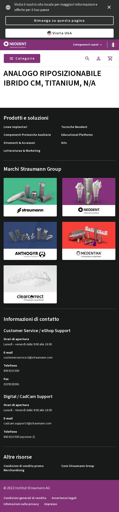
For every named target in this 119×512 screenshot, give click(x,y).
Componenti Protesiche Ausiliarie (27, 135)
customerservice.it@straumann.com (28, 358)
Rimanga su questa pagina (59, 20)
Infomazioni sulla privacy (21, 504)
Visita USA (59, 33)
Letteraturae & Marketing (22, 151)
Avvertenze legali (64, 498)
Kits (64, 143)
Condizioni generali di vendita (25, 498)
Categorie (22, 58)
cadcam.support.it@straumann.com (27, 423)
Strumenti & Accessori (19, 143)
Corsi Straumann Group (77, 466)
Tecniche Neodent (74, 127)
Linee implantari (15, 127)
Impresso (50, 504)
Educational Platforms (77, 135)
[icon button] (109, 7)
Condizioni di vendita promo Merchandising (24, 468)
